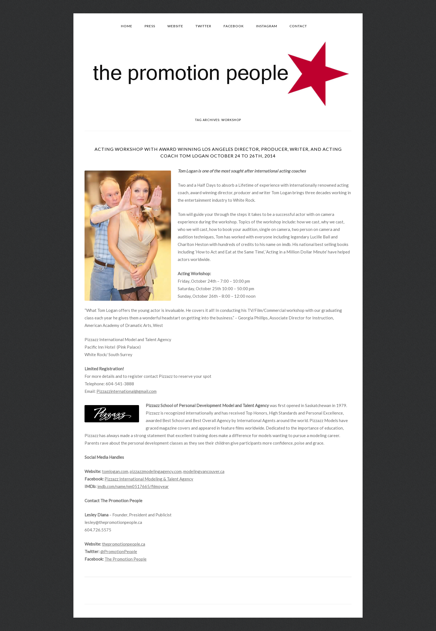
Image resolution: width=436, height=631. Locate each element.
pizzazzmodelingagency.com (156, 471)
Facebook (234, 26)
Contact (298, 26)
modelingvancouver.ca (203, 471)
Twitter (203, 26)
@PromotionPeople (118, 551)
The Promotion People (126, 558)
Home (126, 26)
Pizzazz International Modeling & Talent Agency (149, 478)
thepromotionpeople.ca (123, 543)
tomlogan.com (115, 471)
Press (150, 26)
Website (175, 26)
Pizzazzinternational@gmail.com (126, 391)
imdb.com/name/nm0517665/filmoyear (133, 486)
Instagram (266, 26)
